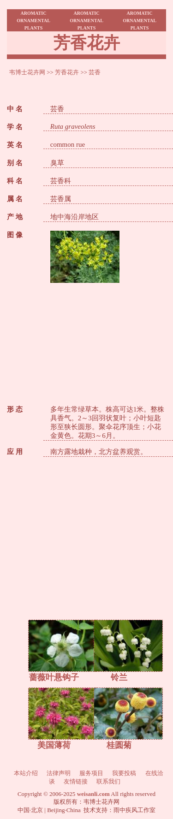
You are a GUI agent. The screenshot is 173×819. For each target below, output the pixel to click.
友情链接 (76, 781)
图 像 (15, 235)
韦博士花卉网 (27, 72)
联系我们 (108, 781)
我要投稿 (124, 773)
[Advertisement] (108, 340)
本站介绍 (26, 773)
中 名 (15, 109)
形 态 (15, 409)
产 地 (15, 217)
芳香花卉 (67, 72)
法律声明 (59, 773)
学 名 (15, 127)
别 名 (15, 163)
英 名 (15, 145)
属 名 (15, 199)
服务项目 (91, 773)
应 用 (15, 451)
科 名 (15, 181)
